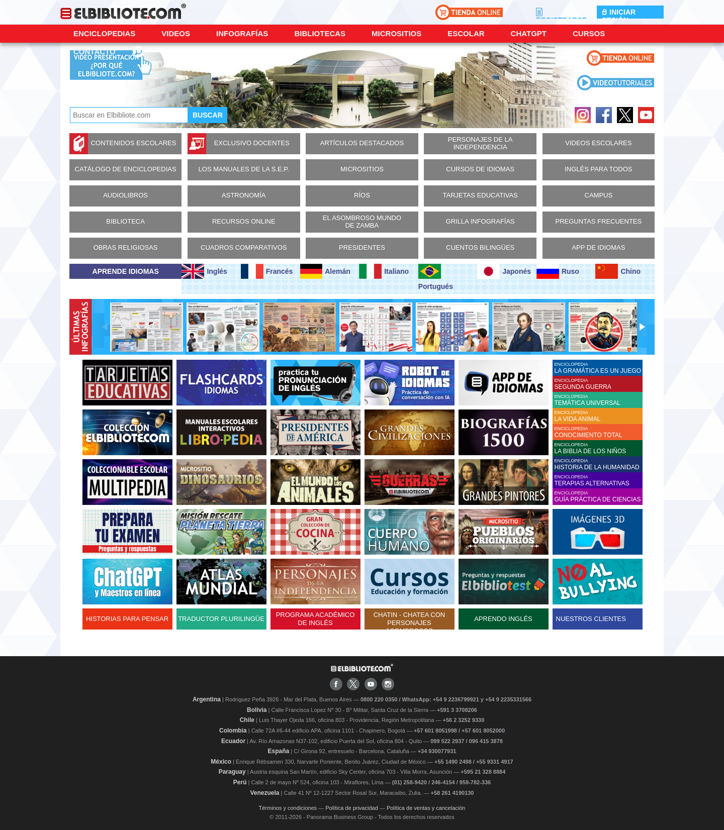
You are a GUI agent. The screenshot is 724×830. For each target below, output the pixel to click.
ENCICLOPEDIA (599, 368)
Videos (175, 33)
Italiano (384, 271)
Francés (267, 271)
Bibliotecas (319, 33)
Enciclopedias (104, 33)
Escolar (465, 33)
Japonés (504, 271)
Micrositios (396, 33)
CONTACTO (94, 51)
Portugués (435, 277)
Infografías (242, 33)
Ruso (557, 271)
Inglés (204, 271)
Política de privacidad (351, 808)
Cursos (589, 33)
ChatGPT (529, 33)
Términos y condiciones (288, 808)
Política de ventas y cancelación (426, 808)
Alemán (325, 271)
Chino (618, 271)
